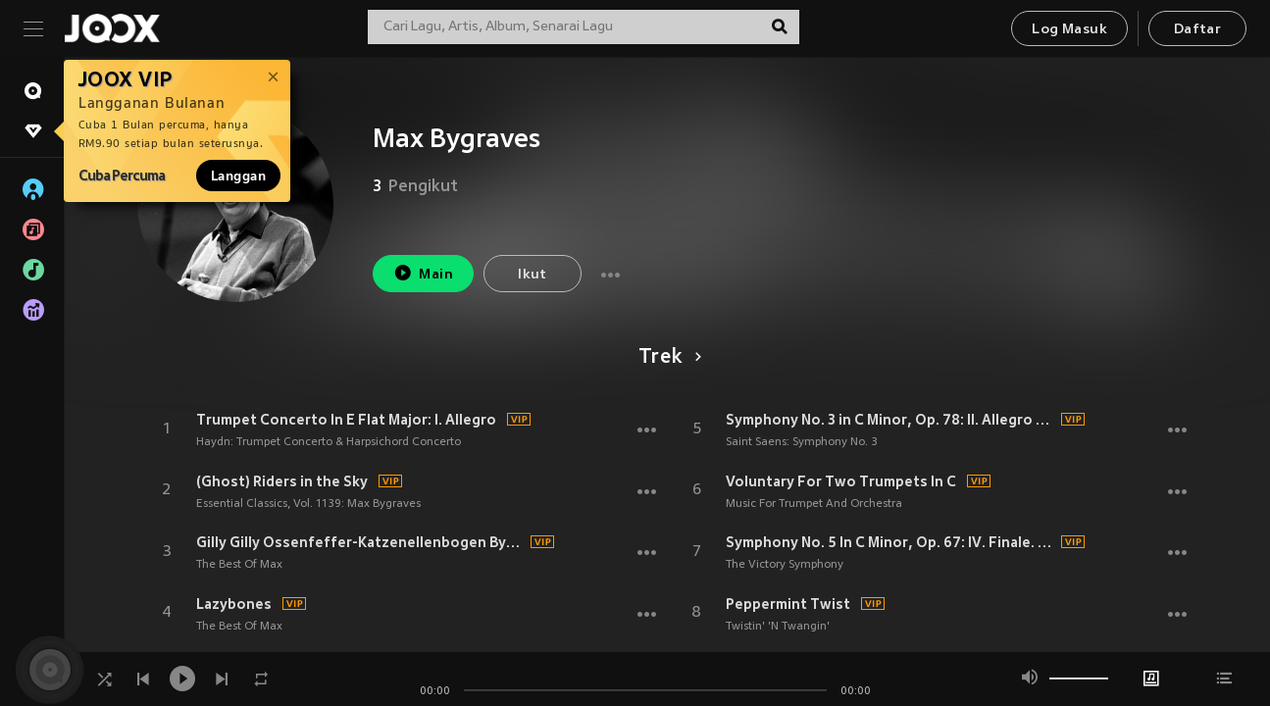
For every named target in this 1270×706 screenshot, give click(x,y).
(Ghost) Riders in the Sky (282, 481)
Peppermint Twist (788, 604)
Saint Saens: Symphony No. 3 (802, 442)
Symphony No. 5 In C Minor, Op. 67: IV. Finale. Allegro (890, 542)
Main (423, 273)
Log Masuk (1069, 30)
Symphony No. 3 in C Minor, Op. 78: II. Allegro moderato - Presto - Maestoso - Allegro (890, 420)
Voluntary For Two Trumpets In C (841, 481)
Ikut (532, 275)
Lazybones (234, 604)
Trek (666, 358)
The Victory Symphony (784, 565)
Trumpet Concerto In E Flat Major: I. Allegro (346, 420)
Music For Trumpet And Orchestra (814, 504)
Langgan (238, 175)
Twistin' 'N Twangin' (778, 626)
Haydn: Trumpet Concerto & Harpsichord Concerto (328, 442)
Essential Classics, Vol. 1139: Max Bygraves (308, 504)
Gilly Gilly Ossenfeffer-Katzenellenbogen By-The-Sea (361, 542)
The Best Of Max (239, 565)
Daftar (1197, 30)
